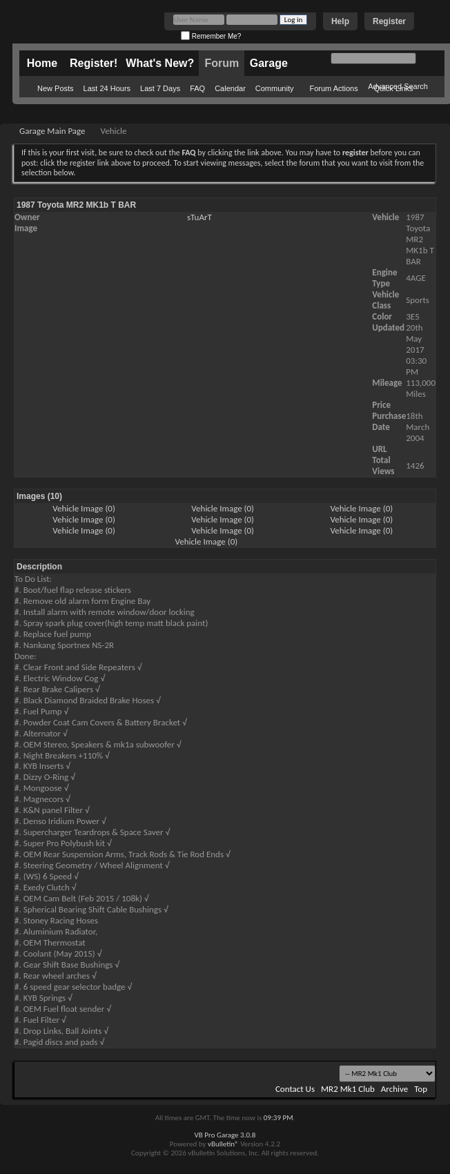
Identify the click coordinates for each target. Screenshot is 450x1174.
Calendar (230, 88)
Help (340, 21)
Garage (269, 63)
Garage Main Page (52, 131)
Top (420, 1089)
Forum (221, 63)
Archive (394, 1089)
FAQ (197, 88)
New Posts (55, 88)
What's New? (160, 63)
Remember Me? (211, 36)
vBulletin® (223, 1143)
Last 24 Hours (107, 88)
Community (274, 88)
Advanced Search (398, 86)
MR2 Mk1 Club (348, 1089)
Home (42, 63)
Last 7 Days (160, 88)
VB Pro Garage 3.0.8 (225, 1135)
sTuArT (199, 217)
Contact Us (295, 1089)
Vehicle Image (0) (83, 508)
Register (389, 21)
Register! (93, 63)
